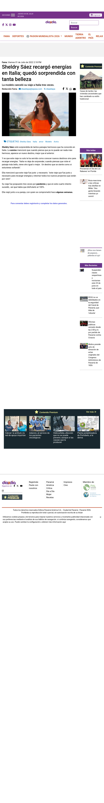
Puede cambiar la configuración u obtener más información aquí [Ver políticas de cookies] (40, 522)
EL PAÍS (90, 36)
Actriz (56, 142)
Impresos (68, 482)
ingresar (96, 15)
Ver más (91, 412)
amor (41, 142)
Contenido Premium (91, 66)
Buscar (74, 27)
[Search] (84, 22)
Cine (66, 485)
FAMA (7, 36)
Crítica (49, 488)
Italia (35, 142)
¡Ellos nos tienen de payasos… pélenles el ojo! (94, 253)
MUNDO (69, 36)
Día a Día (50, 491)
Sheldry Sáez (25, 142)
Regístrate (33, 482)
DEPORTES (18, 36)
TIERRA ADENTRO (80, 36)
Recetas (50, 497)
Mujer (49, 494)
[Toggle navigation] (13, 15)
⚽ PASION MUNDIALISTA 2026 (43, 36)
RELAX (99, 36)
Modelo (48, 142)
